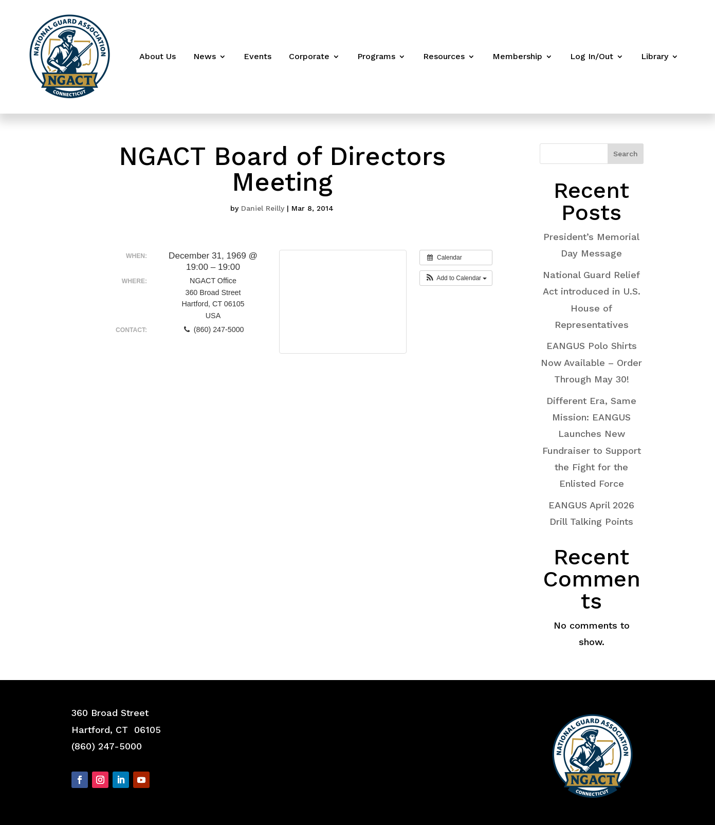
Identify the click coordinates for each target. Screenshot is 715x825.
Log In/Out (591, 56)
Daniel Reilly (262, 208)
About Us (157, 56)
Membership (517, 56)
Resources (444, 56)
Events (257, 56)
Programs (376, 56)
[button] (456, 278)
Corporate (309, 56)
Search (625, 154)
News (204, 56)
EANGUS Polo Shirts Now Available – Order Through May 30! (591, 362)
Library (654, 56)
